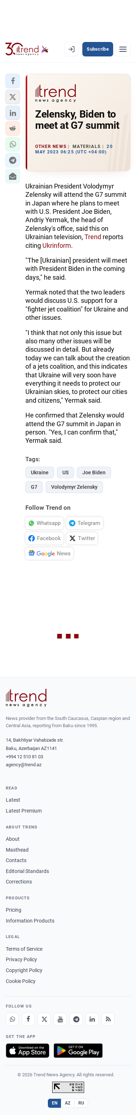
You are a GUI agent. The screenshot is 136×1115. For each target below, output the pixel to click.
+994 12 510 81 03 (24, 756)
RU (81, 1103)
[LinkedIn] (92, 1019)
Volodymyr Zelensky (74, 487)
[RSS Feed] (108, 1019)
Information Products (30, 921)
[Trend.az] (27, 49)
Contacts (16, 860)
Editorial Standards (27, 871)
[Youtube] (60, 1019)
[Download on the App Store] (27, 1050)
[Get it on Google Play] (78, 1050)
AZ (68, 1103)
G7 (34, 487)
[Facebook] (28, 1019)
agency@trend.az (23, 764)
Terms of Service (24, 949)
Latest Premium (24, 811)
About (13, 839)
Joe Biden (94, 472)
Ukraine (40, 472)
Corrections (19, 882)
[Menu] (123, 49)
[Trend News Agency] (26, 698)
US (65, 472)
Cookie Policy (21, 981)
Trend (93, 237)
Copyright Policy (24, 970)
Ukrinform (56, 245)
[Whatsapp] (12, 1019)
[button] (13, 81)
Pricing (13, 910)
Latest (13, 800)
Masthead (17, 850)
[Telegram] (76, 1019)
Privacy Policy (21, 959)
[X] (44, 1019)
